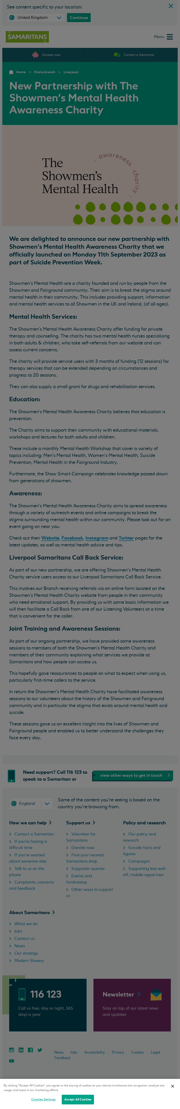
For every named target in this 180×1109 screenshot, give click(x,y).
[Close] (173, 1086)
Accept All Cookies (77, 1099)
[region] (90, 1094)
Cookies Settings (43, 1099)
